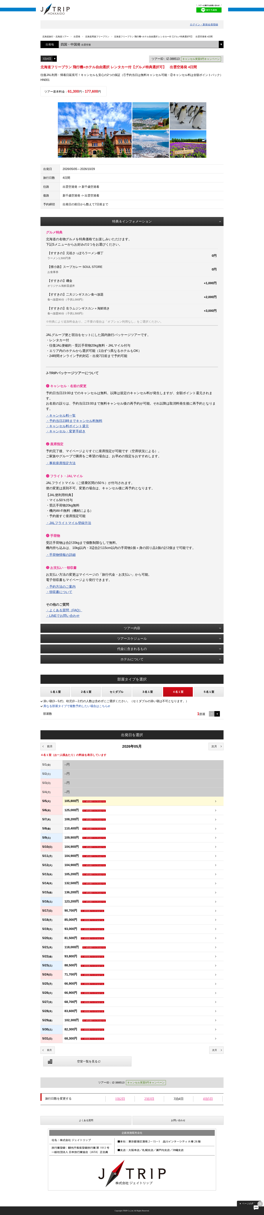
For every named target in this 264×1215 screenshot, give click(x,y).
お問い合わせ (178, 1120)
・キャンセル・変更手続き (65, 431)
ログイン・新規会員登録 (204, 24)
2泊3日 (149, 1099)
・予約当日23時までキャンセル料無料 (74, 421)
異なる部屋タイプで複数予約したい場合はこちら (75, 706)
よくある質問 (86, 1120)
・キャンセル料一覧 (61, 415)
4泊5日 (208, 1099)
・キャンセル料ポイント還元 (67, 426)
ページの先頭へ (250, 1203)
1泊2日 (120, 1099)
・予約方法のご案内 (61, 586)
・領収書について (59, 592)
